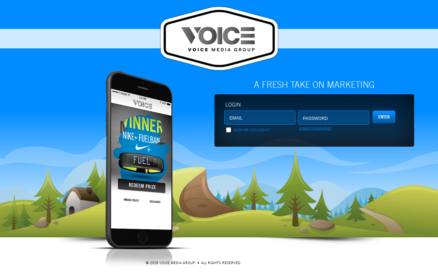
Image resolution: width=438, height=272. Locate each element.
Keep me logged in (251, 130)
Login (233, 105)
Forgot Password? (315, 128)
